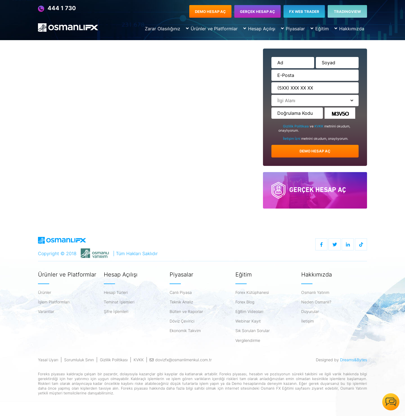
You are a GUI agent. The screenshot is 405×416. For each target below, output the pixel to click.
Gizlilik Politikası (296, 126)
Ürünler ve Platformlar (212, 28)
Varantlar (46, 311)
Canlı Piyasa (181, 292)
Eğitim (319, 28)
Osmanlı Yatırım (315, 292)
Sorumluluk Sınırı (79, 359)
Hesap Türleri (116, 292)
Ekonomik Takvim (185, 330)
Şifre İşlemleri (116, 311)
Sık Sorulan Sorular (252, 330)
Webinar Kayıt (248, 321)
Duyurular (310, 311)
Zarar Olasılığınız (162, 28)
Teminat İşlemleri (119, 302)
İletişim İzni (292, 138)
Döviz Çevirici (182, 321)
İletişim (307, 321)
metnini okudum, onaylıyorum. (313, 139)
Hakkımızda (349, 28)
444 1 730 (57, 8)
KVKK (319, 126)
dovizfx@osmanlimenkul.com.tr (181, 359)
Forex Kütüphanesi (252, 292)
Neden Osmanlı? (316, 302)
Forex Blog (244, 302)
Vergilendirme (247, 340)
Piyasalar (293, 28)
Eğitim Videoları (249, 311)
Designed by (341, 359)
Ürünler (44, 292)
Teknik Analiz (181, 302)
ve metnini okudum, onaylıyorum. (314, 128)
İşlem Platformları (53, 302)
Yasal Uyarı (48, 359)
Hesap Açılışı (259, 28)
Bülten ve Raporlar (186, 311)
